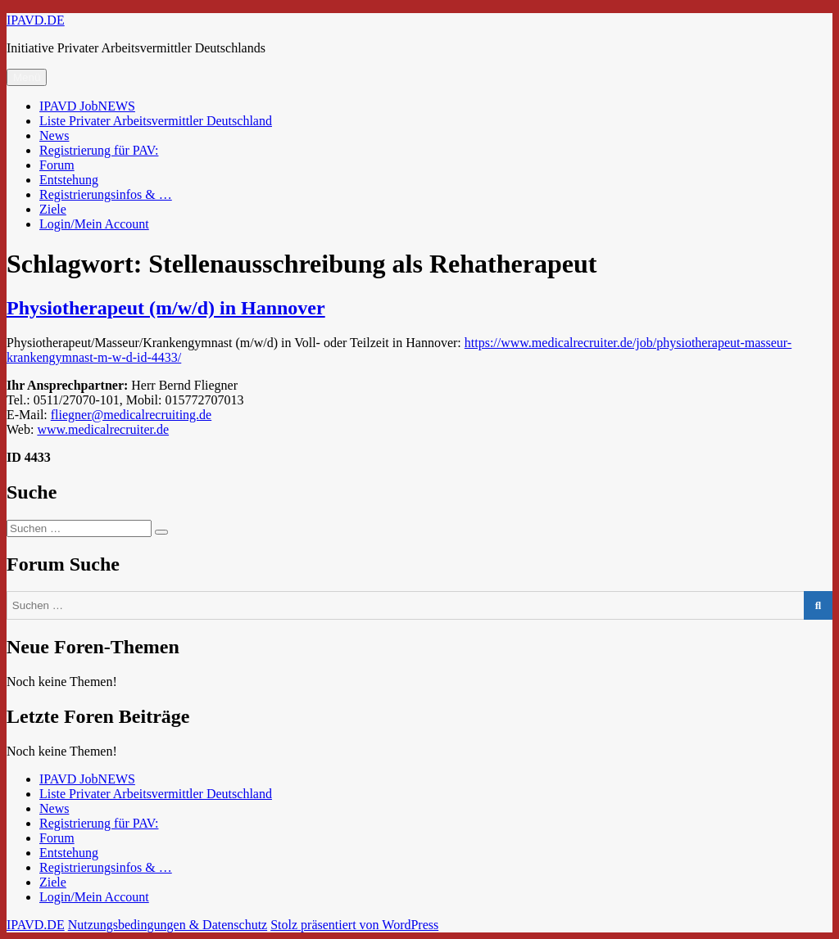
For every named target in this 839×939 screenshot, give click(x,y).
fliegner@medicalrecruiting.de (131, 415)
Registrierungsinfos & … (105, 194)
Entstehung (68, 180)
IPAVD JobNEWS (87, 106)
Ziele (52, 209)
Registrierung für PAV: (98, 150)
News (54, 135)
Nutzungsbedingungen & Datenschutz (168, 925)
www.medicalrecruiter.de (103, 429)
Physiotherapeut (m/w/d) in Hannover (166, 307)
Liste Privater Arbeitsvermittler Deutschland (155, 121)
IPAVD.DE (36, 20)
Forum (57, 165)
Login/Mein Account (94, 224)
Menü (26, 77)
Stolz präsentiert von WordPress (354, 925)
